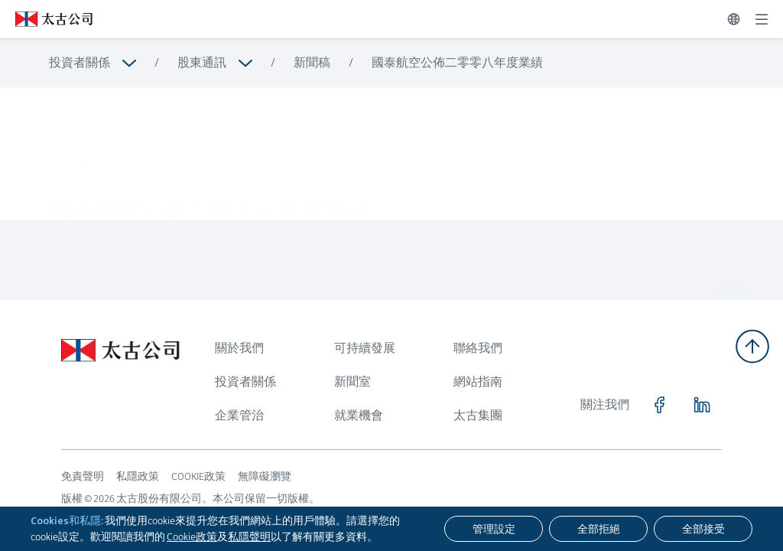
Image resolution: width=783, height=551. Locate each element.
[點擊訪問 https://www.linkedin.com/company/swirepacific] (702, 405)
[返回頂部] (752, 346)
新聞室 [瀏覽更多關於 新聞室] (352, 381)
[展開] (761, 19)
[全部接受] (703, 529)
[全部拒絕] (598, 529)
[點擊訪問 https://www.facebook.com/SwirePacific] (659, 405)
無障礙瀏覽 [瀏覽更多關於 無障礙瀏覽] (264, 476)
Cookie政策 (192, 536)
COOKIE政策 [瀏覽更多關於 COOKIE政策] (198, 476)
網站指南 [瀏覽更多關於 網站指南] (477, 381)
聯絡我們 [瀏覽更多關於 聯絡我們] (477, 348)
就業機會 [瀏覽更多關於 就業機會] (358, 415)
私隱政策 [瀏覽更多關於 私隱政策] (137, 476)
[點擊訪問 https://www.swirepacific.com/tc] (46, 19)
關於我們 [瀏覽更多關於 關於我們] (239, 348)
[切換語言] (733, 19)
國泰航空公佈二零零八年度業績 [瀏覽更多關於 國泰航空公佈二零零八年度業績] (457, 62)
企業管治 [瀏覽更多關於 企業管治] (239, 415)
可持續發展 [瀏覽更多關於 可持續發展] (364, 348)
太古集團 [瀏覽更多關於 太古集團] (477, 415)
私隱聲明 (249, 536)
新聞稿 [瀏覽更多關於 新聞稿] (312, 62)
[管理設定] (493, 529)
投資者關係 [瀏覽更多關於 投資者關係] (79, 62)
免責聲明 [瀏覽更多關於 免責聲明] (82, 476)
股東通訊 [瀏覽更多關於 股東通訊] (201, 62)
